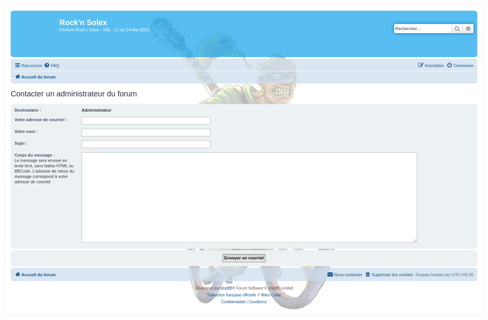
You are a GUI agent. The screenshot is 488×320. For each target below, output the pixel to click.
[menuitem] (51, 65)
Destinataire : (27, 110)
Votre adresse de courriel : (40, 119)
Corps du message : (34, 155)
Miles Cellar (271, 295)
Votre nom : (25, 131)
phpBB (226, 288)
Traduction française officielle (231, 295)
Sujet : (20, 143)
